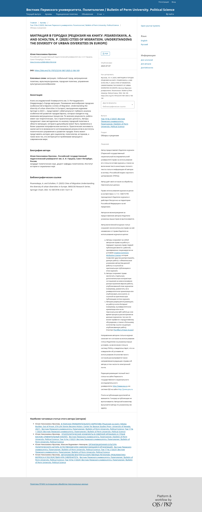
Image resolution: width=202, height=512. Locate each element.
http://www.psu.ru (120, 386)
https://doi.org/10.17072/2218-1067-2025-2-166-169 (57, 70)
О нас (100, 14)
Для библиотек (147, 67)
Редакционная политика (67, 14)
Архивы (48, 14)
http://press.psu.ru (125, 389)
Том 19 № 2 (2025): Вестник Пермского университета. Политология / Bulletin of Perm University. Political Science (74, 25)
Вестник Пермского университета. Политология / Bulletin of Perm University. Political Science (100, 9)
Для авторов (146, 64)
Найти (170, 14)
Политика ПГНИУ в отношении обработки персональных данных (59, 484)
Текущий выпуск (33, 14)
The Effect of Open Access (123, 330)
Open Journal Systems (150, 26)
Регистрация (164, 2)
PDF (106, 53)
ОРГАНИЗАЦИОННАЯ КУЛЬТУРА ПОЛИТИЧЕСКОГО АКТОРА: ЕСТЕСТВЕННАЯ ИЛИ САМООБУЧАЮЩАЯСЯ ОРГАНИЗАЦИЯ (76, 445)
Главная (33, 22)
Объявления (87, 14)
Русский (144, 44)
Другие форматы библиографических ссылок (114, 105)
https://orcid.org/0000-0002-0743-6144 (43, 62)
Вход (174, 2)
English (144, 40)
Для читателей (147, 60)
